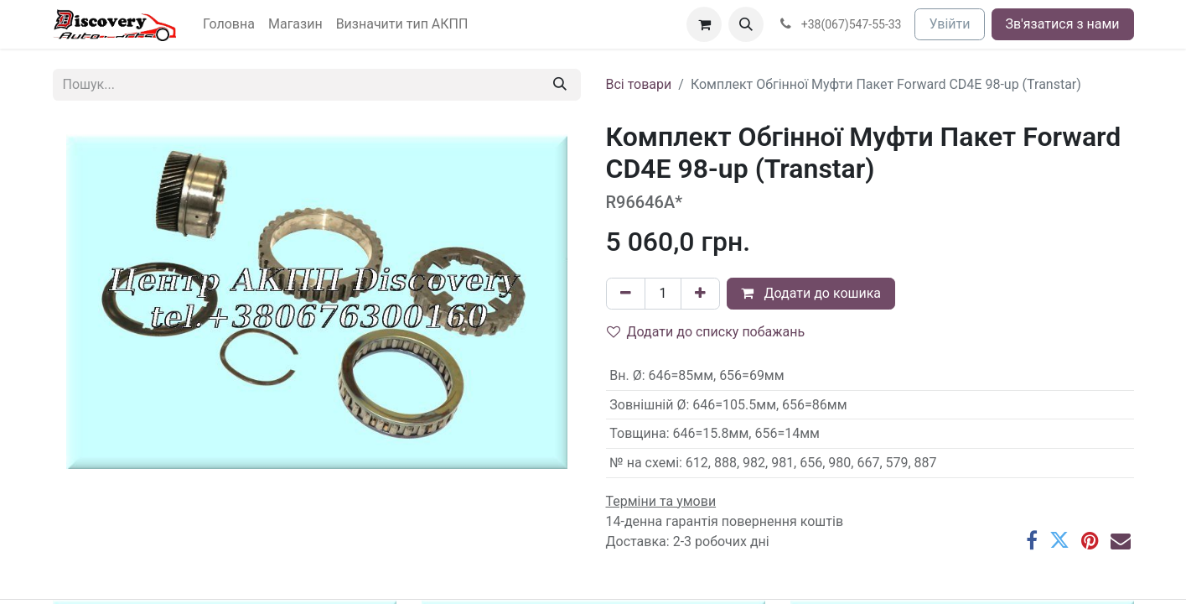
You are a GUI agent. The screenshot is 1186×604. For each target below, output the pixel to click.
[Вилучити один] (625, 294)
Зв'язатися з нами (1063, 24)
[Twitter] (1059, 540)
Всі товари (639, 84)
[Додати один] (700, 294)
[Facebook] (1032, 540)
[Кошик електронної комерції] (704, 24)
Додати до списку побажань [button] (706, 332)
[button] (746, 24)
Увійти (949, 24)
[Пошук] (560, 85)
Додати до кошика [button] (811, 293)
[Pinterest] (1090, 540)
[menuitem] (229, 24)
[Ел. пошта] (1121, 540)
